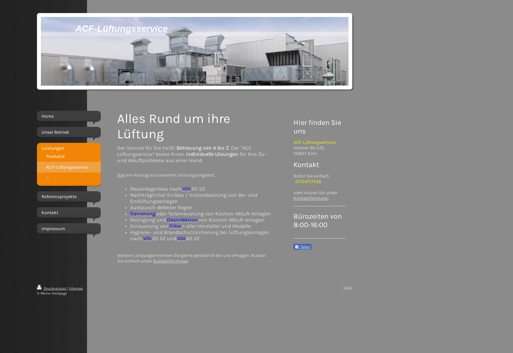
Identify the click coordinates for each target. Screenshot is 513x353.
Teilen (302, 247)
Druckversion (52, 288)
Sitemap (76, 288)
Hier (121, 175)
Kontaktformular (170, 261)
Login (348, 287)
